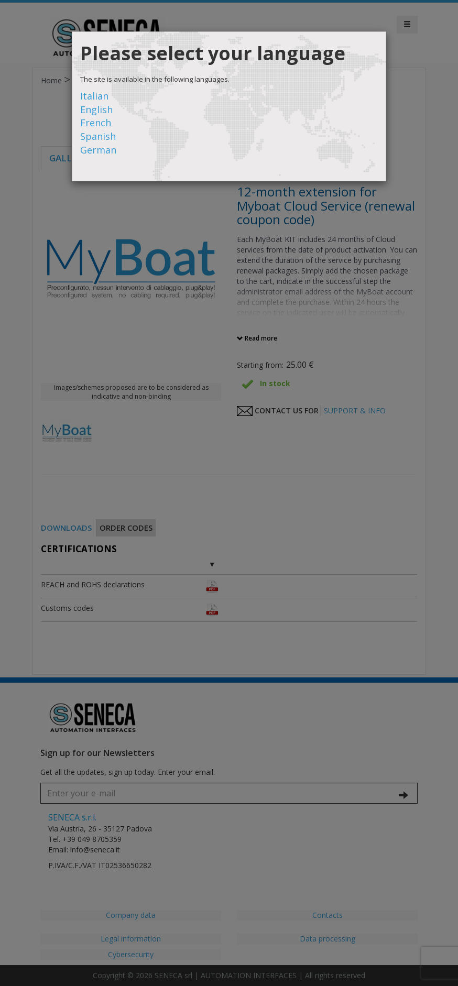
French (95, 122)
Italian (94, 96)
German (98, 150)
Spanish (98, 136)
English (96, 109)
